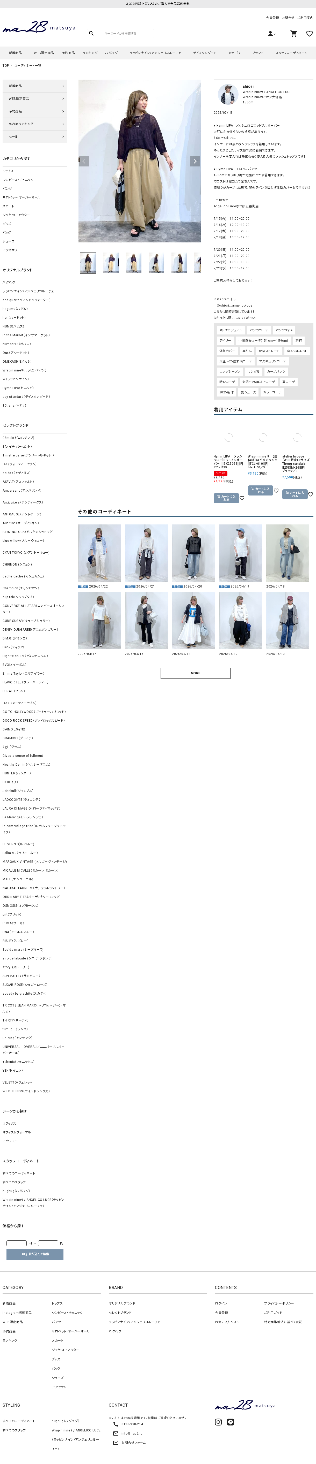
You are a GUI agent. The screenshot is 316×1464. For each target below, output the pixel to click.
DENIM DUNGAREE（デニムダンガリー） (30, 629)
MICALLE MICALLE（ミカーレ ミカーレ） (31, 870)
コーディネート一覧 (28, 65)
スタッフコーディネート (291, 53)
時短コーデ (227, 382)
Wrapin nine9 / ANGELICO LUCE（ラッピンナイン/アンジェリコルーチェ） (33, 1203)
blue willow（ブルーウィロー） (24, 541)
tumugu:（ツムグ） (15, 1029)
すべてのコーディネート (19, 1173)
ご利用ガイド (273, 1313)
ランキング (90, 53)
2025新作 (226, 392)
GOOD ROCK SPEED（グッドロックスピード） (34, 720)
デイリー (225, 340)
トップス (8, 171)
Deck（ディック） (14, 647)
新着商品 (15, 53)
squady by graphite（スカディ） (25, 993)
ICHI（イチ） (10, 782)
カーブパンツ (276, 371)
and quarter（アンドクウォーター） (27, 300)
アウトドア (10, 1141)
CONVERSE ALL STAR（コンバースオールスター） (34, 609)
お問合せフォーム (129, 1443)
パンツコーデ (259, 330)
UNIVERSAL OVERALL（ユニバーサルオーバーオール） (34, 1050)
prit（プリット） (12, 914)
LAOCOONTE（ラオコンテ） (22, 800)
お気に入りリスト (227, 1322)
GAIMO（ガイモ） (14, 729)
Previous (84, 161)
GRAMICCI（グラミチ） (18, 738)
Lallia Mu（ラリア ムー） (20, 853)
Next (195, 161)
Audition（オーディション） (21, 523)
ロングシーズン (230, 371)
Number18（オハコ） (17, 344)
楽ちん (247, 351)
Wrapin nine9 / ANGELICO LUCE (267, 92)
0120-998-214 (128, 1424)
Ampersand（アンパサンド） (22, 490)
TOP (6, 65)
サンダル (254, 371)
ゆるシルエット (297, 351)
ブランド (258, 53)
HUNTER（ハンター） (17, 773)
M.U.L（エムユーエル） (18, 879)
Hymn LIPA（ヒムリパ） (18, 388)
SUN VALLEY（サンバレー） (21, 976)
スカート (8, 206)
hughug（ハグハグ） (16, 1191)
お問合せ (288, 18)
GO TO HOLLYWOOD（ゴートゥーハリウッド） (34, 712)
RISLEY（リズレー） (16, 941)
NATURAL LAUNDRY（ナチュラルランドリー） (34, 888)
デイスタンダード (205, 53)
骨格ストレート (269, 351)
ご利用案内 (305, 18)
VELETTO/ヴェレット (17, 1082)
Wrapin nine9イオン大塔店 (262, 97)
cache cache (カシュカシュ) (23, 576)
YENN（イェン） (13, 1070)
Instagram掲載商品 (17, 1313)
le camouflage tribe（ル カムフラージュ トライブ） (34, 829)
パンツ (7, 188)
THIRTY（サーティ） (16, 1020)
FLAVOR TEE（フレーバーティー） (26, 682)
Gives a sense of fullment (23, 756)
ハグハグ (111, 53)
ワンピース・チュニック (18, 180)
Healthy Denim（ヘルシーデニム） (27, 764)
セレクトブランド (120, 1313)
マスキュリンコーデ (272, 361)
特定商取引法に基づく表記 (283, 1322)
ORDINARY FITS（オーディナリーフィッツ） (32, 897)
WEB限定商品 (44, 53)
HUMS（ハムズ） (13, 326)
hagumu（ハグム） (15, 309)
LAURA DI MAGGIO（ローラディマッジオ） (32, 808)
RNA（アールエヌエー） (18, 932)
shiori (248, 86)
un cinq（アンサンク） (18, 1038)
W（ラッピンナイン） (16, 379)
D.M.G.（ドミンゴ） (15, 638)
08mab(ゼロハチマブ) (18, 438)
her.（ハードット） (14, 317)
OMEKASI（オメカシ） (17, 361)
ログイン (221, 1303)
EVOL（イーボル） (15, 665)
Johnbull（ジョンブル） (18, 791)
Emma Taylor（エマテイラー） (24, 673)
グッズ (7, 224)
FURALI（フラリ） (14, 691)
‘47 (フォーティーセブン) (20, 464)
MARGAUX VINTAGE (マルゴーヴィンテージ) (35, 862)
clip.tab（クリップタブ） (18, 597)
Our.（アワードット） (16, 353)
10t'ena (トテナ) (14, 405)
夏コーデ (288, 382)
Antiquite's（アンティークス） (23, 502)
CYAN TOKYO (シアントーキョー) (26, 552)
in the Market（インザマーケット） (26, 335)
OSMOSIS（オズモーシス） (21, 906)
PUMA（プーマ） (13, 923)
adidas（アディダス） (17, 473)
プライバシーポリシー (279, 1303)
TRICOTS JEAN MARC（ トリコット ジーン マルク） (34, 1008)
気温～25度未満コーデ (235, 361)
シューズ (8, 241)
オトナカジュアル (231, 330)
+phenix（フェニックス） (19, 1062)
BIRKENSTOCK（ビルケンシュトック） (28, 532)
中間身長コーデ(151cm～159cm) (263, 340)
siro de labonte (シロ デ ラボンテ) (28, 958)
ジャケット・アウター (16, 215)
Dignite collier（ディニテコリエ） (25, 656)
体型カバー (227, 351)
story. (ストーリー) (16, 967)
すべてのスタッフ (14, 1182)
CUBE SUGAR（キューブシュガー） (26, 621)
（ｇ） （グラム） (12, 747)
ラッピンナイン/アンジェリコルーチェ (155, 53)
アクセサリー (12, 250)
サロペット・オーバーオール (22, 197)
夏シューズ (248, 392)
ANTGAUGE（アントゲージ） (22, 514)
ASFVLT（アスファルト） (18, 482)
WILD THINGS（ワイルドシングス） (26, 1091)
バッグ (7, 232)
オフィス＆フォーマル (17, 1132)
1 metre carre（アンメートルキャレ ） (28, 455)
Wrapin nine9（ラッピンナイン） (25, 370)
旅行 (299, 340)
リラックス (9, 1123)
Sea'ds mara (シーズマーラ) (23, 949)
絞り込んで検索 (35, 1254)
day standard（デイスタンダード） (26, 397)
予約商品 (68, 53)
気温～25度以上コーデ (258, 382)
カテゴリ (234, 53)
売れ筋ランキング (21, 124)
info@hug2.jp (127, 1433)
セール (13, 137)
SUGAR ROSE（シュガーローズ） (25, 985)
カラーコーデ (272, 392)
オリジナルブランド (122, 1303)
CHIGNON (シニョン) (17, 564)
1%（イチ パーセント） (17, 446)
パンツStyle (284, 330)
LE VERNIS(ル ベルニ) (18, 844)
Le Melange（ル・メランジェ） (23, 817)
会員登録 (272, 18)
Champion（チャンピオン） (21, 588)
